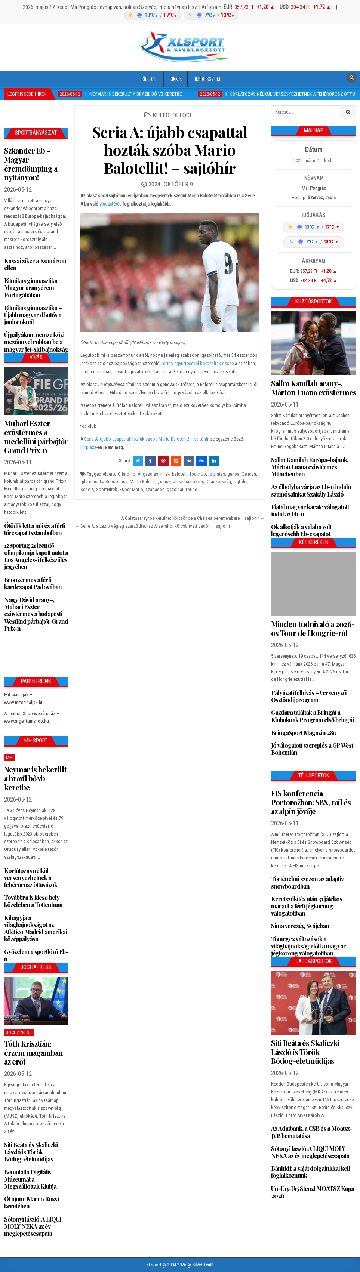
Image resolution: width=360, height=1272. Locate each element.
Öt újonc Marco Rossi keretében (31, 1202)
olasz (165, 481)
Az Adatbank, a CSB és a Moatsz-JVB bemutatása (311, 1131)
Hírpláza (88, 447)
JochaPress (19, 1032)
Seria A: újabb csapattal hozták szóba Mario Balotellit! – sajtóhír (169, 149)
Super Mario (131, 489)
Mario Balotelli (144, 481)
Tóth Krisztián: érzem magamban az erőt (33, 1052)
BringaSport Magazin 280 (303, 733)
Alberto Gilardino (118, 474)
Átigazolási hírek (154, 474)
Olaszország (219, 481)
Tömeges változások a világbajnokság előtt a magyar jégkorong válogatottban (308, 946)
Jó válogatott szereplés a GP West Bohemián (312, 748)
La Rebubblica (113, 481)
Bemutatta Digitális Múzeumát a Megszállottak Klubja (30, 1179)
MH (9, 757)
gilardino (89, 481)
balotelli (180, 474)
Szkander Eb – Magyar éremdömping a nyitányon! (30, 163)
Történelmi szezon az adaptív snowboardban (307, 882)
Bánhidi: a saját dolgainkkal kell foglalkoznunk (310, 1171)
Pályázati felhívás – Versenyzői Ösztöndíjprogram (309, 696)
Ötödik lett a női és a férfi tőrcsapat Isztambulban (34, 529)
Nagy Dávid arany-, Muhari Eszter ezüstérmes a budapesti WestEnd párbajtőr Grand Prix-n (36, 614)
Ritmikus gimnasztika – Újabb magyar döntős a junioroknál (33, 315)
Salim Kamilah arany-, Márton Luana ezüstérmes (313, 387)
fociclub (198, 474)
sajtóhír (240, 481)
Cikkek (175, 79)
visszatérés (111, 204)
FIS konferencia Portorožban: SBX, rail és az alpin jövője (311, 802)
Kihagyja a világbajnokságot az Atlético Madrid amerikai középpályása (35, 928)
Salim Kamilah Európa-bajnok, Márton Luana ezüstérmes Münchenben (309, 467)
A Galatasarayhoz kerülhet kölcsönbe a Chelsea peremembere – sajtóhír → (193, 518)
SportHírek (106, 489)
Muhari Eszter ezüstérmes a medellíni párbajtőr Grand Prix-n (36, 436)
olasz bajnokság (188, 481)
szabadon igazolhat (164, 489)
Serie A (87, 489)
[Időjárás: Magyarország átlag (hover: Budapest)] (180, 15)
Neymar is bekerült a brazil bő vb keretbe (35, 778)
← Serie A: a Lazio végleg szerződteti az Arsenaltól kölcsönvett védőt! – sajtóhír (152, 526)
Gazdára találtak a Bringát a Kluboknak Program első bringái (312, 715)
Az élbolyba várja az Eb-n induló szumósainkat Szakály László (311, 490)
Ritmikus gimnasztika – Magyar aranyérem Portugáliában (33, 288)
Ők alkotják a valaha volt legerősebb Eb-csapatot (301, 530)
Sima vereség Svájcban (300, 926)
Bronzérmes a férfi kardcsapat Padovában (33, 583)
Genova (248, 474)
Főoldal (148, 79)
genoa (233, 474)
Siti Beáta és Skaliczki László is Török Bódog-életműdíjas (31, 1152)
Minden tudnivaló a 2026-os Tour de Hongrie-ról (312, 628)
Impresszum (207, 79)
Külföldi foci (172, 115)
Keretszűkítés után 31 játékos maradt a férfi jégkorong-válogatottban (306, 906)
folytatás (216, 474)
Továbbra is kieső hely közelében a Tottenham (33, 900)
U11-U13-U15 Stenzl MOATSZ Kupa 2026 (312, 1192)
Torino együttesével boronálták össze (197, 363)
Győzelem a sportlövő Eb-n (36, 955)
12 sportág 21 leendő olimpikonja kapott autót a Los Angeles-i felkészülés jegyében (36, 556)
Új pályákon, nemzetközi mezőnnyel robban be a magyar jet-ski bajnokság (36, 342)
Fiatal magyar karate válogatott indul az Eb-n (310, 510)
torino (191, 489)
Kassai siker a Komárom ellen (35, 264)
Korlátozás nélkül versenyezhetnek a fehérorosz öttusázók (30, 878)
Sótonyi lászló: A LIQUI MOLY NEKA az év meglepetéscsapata (32, 1226)
